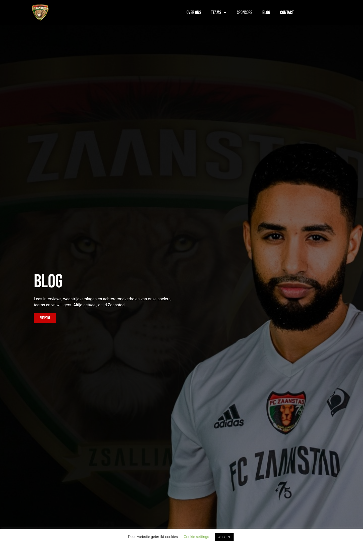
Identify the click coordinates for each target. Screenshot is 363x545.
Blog (266, 13)
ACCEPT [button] (224, 537)
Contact (287, 13)
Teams (219, 13)
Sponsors (244, 13)
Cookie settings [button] (196, 536)
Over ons (194, 13)
